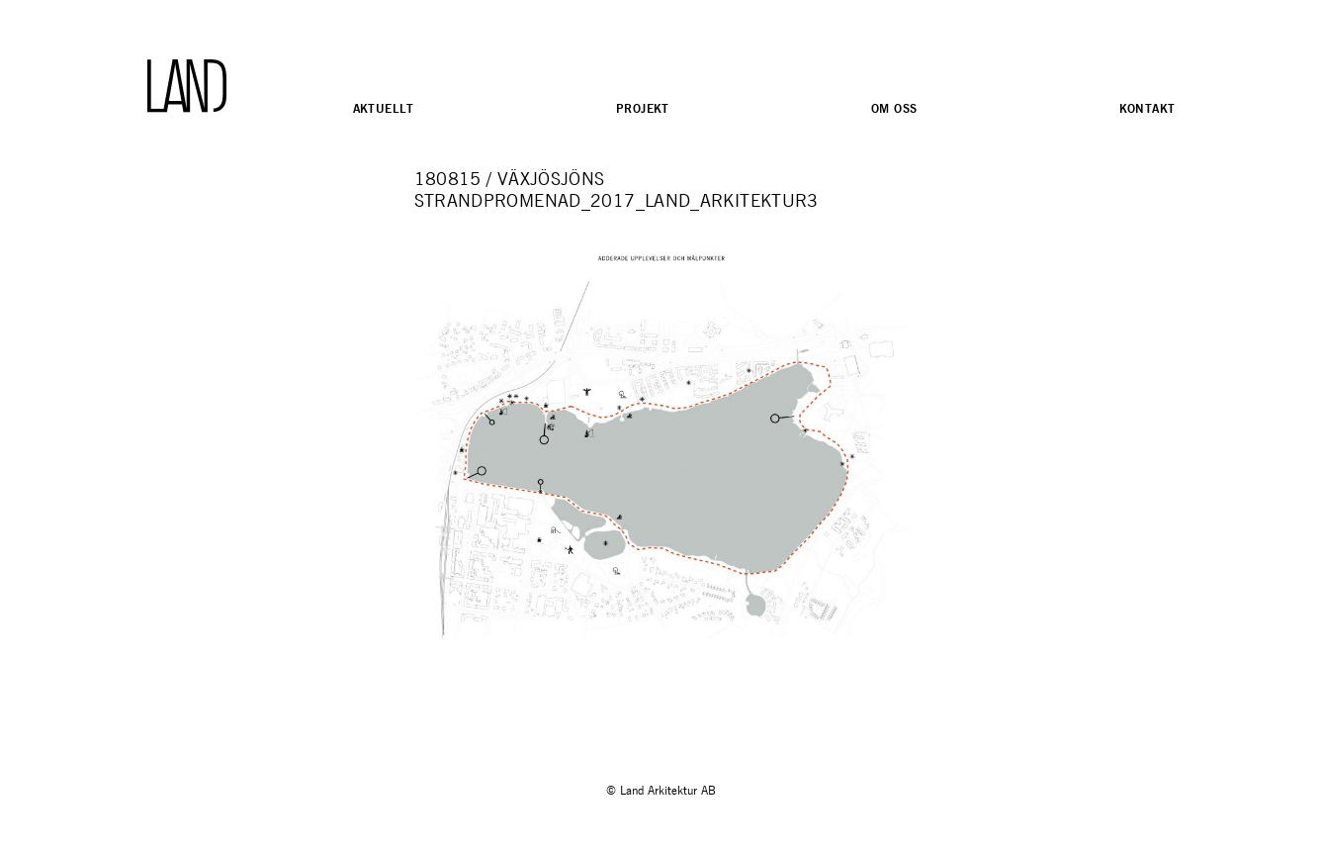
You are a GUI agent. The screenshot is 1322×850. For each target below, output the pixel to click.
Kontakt (1147, 108)
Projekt (642, 108)
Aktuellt (383, 108)
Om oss (894, 108)
